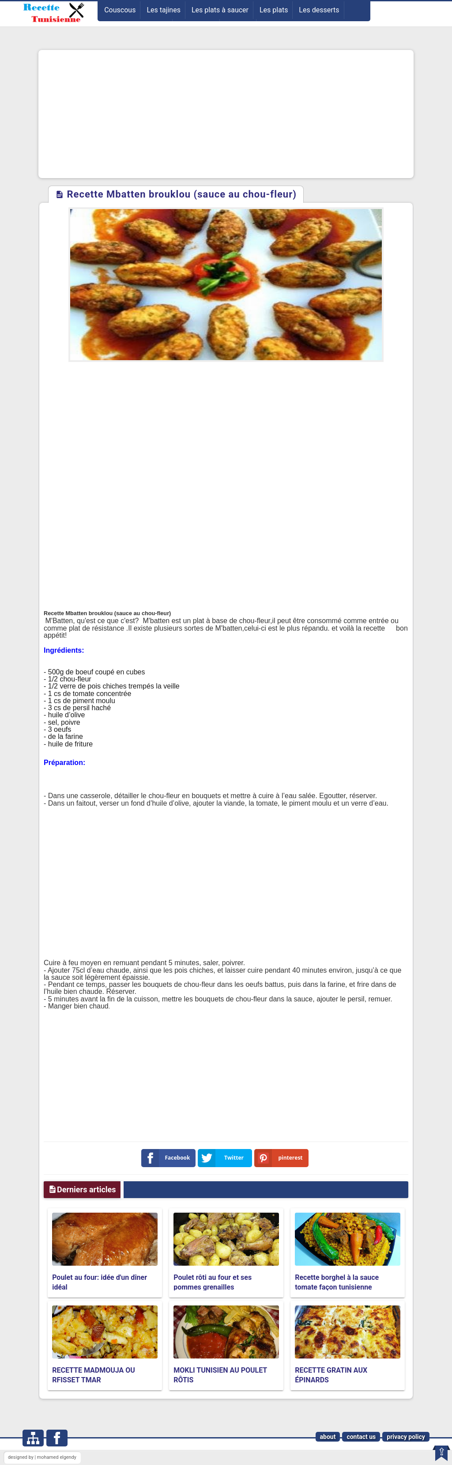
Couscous (120, 10)
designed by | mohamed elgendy (42, 1457)
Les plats (274, 10)
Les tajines (164, 10)
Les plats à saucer (220, 10)
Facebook (167, 1158)
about (328, 1436)
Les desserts (319, 10)
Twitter (222, 1158)
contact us (361, 1436)
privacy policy (406, 1436)
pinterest (280, 1158)
